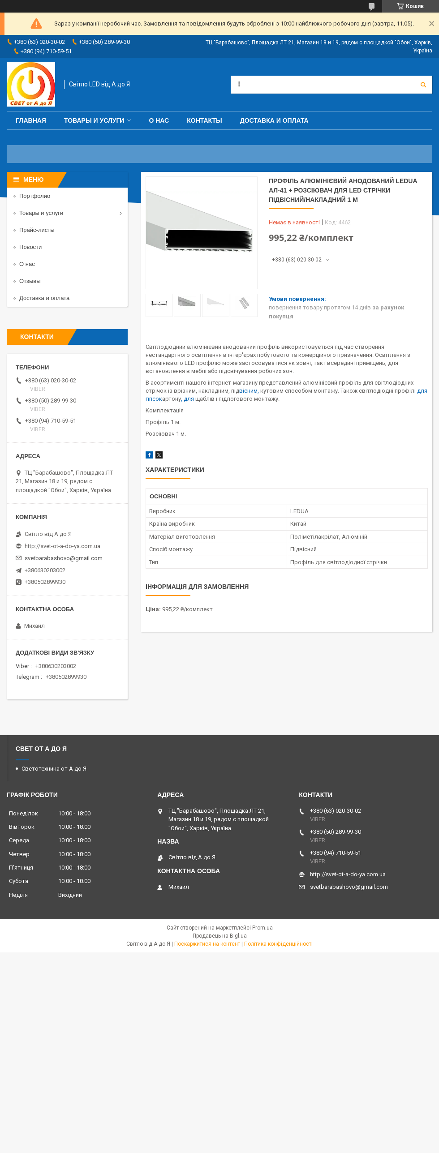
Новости (30, 247)
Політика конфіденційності (278, 944)
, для (188, 398)
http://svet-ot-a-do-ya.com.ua (62, 546)
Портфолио (34, 196)
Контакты (204, 120)
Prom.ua (262, 928)
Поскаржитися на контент (207, 944)
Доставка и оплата (274, 120)
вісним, (249, 390)
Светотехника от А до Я (54, 768)
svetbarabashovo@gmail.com (64, 558)
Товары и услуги (94, 120)
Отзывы (30, 281)
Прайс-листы (37, 230)
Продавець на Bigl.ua (220, 936)
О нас (159, 120)
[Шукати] (423, 85)
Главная (31, 120)
